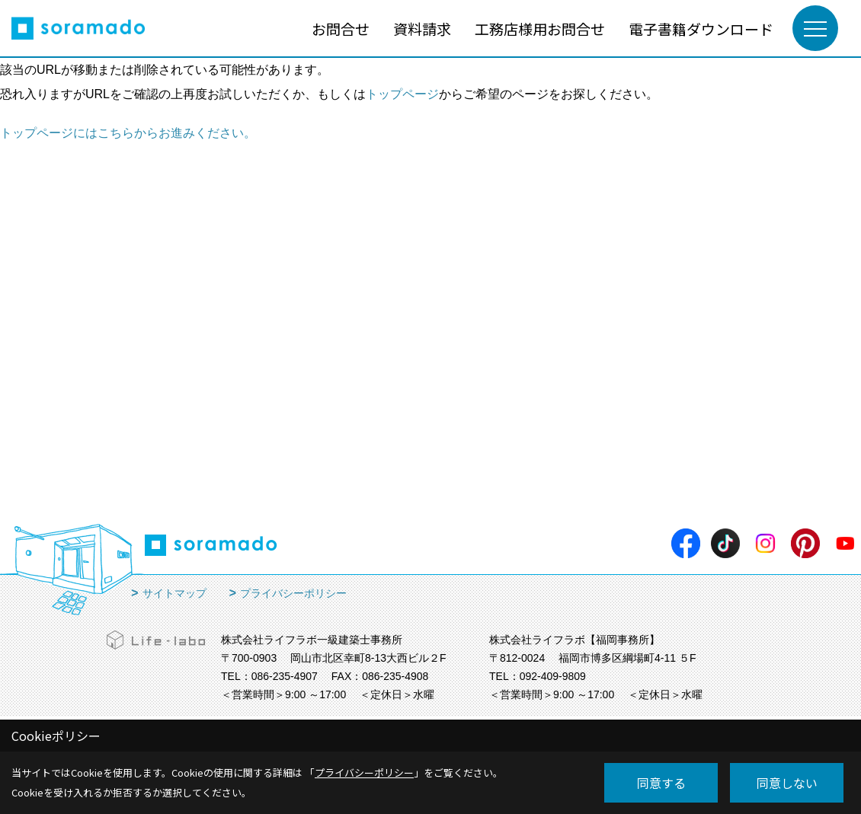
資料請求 (422, 28)
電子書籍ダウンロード (701, 28)
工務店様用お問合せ (540, 28)
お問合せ (341, 28)
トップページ (402, 94)
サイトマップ (174, 593)
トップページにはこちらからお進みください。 (128, 132)
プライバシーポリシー (293, 593)
